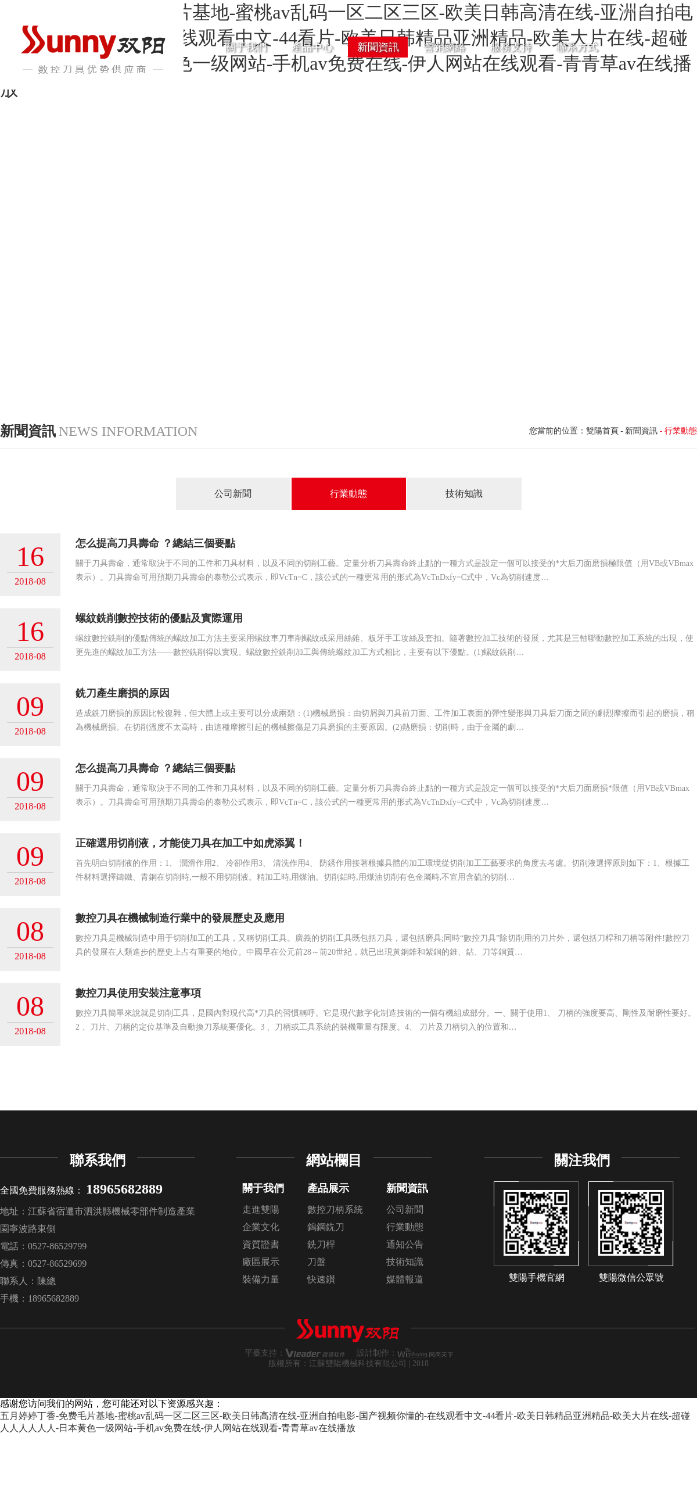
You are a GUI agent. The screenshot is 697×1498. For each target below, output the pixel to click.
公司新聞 (233, 494)
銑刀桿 (321, 1244)
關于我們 (263, 1188)
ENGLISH (676, 10)
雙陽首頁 (602, 431)
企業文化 (260, 1227)
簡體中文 (634, 10)
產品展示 (328, 1188)
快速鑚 (321, 1279)
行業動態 (348, 494)
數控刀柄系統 (335, 1209)
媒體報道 (404, 1279)
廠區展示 (260, 1262)
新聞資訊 (641, 431)
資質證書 (260, 1244)
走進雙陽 (260, 1209)
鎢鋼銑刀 (325, 1227)
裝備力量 (260, 1279)
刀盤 (316, 1262)
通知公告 (404, 1244)
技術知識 (464, 494)
